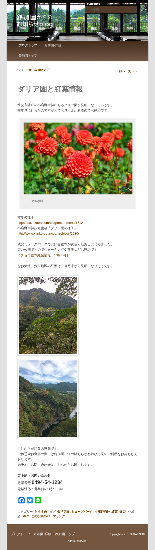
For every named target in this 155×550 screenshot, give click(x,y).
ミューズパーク (82, 511)
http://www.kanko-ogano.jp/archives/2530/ (48, 233)
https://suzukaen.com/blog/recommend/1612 (50, 223)
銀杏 (122, 511)
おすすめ (41, 511)
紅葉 (114, 511)
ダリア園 (63, 511)
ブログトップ (28, 45)
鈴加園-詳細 (53, 45)
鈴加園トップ (28, 55)
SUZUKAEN (133, 534)
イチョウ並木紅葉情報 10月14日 (42, 255)
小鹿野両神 (102, 511)
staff (25, 516)
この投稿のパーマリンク (48, 516)
